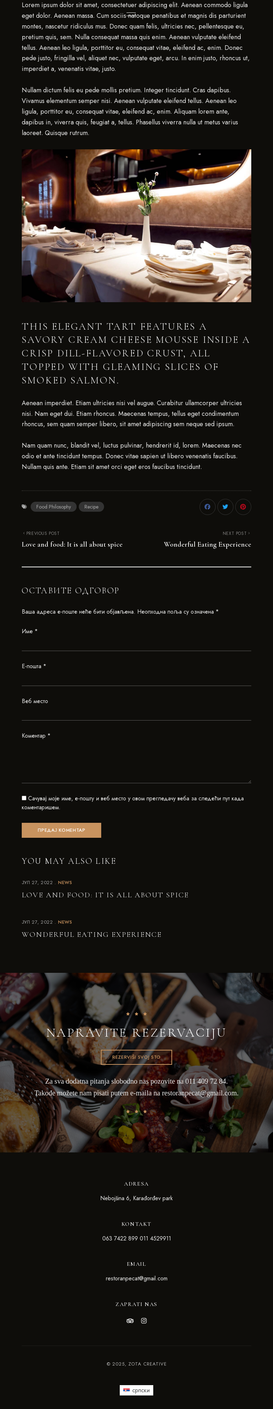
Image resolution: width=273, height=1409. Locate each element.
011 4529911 (155, 1238)
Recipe (91, 506)
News (65, 882)
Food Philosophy (53, 506)
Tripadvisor (130, 1321)
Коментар (36, 736)
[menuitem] (136, 1390)
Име (30, 631)
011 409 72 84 (205, 1081)
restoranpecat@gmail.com (199, 1093)
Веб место (35, 701)
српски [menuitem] (141, 1390)
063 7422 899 (120, 1238)
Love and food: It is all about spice (105, 895)
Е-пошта (34, 666)
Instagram (144, 1321)
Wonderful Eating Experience (92, 934)
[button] (136, 1057)
